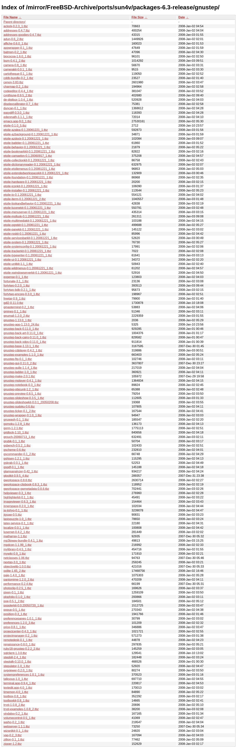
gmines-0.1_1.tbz (15, 311)
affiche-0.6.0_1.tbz (16, 43)
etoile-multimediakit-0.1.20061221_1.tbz (30, 220)
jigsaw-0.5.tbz (13, 514)
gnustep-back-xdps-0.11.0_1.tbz (25, 341)
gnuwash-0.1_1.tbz (16, 419)
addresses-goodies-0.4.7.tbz (22, 34)
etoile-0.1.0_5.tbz (15, 125)
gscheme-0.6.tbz (15, 449)
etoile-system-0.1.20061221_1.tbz (26, 242)
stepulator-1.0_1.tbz (17, 666)
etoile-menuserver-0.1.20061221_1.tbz (29, 212)
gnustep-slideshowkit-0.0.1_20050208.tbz (31, 402)
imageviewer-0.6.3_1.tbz (20, 501)
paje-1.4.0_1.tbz (14, 575)
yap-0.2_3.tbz (13, 735)
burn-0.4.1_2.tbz (14, 60)
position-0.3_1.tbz (15, 614)
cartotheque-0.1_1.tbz (18, 73)
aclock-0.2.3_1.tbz (16, 26)
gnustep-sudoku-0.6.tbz (19, 406)
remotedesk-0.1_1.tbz (18, 640)
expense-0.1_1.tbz (16, 277)
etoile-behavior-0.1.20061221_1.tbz (27, 147)
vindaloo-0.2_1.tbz (16, 713)
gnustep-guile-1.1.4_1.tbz (20, 367)
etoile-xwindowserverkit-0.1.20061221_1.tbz (33, 272)
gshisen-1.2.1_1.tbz (17, 458)
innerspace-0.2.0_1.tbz (19, 506)
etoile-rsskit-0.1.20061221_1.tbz (25, 233)
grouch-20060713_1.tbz (19, 437)
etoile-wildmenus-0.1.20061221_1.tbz (28, 268)
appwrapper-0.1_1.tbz (18, 47)
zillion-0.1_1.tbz (14, 739)
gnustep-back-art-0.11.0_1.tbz (23, 333)
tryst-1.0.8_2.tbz (14, 704)
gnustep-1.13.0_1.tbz (17, 320)
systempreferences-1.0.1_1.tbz (24, 674)
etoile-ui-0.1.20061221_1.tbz (22, 259)
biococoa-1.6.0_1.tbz (17, 56)
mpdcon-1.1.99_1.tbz (17, 544)
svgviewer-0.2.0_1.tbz (18, 670)
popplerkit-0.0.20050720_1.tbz (24, 605)
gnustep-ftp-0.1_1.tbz (18, 359)
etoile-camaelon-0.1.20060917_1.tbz (28, 155)
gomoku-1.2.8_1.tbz (17, 423)
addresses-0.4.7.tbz (17, 30)
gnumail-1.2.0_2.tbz (17, 315)
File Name (11, 17)
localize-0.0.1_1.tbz (16, 527)
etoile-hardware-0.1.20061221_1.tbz (27, 181)
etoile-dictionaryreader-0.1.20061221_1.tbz (32, 164)
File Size (137, 17)
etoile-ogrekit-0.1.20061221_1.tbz (26, 225)
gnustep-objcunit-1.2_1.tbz (21, 389)
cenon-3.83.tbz (13, 82)
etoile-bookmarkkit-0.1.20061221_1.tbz (29, 151)
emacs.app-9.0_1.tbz (17, 121)
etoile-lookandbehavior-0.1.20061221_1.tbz (32, 203)
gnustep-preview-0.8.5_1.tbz (22, 393)
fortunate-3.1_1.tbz (16, 281)
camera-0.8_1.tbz (15, 65)
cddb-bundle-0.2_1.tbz (18, 78)
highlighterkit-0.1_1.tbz (19, 497)
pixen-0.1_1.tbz (14, 592)
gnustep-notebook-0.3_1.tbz (22, 384)
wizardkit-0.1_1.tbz (16, 730)
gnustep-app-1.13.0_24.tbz (21, 324)
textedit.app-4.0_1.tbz (18, 687)
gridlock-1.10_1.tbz (16, 432)
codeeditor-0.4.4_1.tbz (18, 91)
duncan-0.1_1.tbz (15, 108)
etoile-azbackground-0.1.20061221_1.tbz (31, 134)
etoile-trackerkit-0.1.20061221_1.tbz (27, 251)
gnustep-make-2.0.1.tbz (19, 376)
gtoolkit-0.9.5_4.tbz (16, 475)
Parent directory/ (14, 21)
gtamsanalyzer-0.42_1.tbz (21, 471)
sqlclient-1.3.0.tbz (15, 653)
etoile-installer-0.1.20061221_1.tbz (26, 190)
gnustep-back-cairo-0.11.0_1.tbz (25, 337)
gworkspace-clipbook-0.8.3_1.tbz (25, 484)
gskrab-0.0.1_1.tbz (16, 462)
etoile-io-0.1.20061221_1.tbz (22, 194)
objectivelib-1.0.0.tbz (17, 566)
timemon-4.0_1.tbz (16, 692)
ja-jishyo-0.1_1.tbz (16, 510)
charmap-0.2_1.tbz (16, 86)
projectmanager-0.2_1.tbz (20, 635)
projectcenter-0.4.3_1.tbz (20, 631)
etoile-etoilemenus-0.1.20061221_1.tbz (29, 168)
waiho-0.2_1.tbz (14, 722)
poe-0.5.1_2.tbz (14, 601)
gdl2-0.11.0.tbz (13, 302)
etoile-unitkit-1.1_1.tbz (18, 263)
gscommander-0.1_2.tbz (20, 454)
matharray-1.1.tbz (15, 536)
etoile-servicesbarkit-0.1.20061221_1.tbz (30, 238)
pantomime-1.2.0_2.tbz (19, 579)
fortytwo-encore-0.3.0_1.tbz (22, 294)
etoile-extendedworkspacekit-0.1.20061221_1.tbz (36, 173)
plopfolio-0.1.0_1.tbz (17, 596)
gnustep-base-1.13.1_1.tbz (21, 346)
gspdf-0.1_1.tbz (14, 467)
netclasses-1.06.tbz (16, 558)
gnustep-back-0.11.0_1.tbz (21, 328)
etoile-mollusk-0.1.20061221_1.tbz (26, 216)
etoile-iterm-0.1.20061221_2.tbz (25, 199)
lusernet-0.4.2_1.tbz (17, 532)
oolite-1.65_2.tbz (15, 570)
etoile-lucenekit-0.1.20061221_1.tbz (27, 207)
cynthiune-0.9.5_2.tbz (18, 95)
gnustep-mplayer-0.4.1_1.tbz (23, 380)
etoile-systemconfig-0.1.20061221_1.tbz (30, 246)
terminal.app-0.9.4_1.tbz (20, 683)
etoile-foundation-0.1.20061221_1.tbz (28, 177)
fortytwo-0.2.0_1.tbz (17, 285)
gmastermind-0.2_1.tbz (19, 307)
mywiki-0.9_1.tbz (15, 553)
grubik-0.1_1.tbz (14, 441)
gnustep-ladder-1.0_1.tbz (20, 372)
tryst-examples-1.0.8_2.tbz (21, 709)
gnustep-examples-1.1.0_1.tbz (24, 354)
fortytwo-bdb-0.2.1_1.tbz (20, 289)
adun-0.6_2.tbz (13, 39)
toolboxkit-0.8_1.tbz (16, 700)
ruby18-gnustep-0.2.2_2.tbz (22, 648)
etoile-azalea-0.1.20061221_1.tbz (26, 129)
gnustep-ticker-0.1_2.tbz (20, 411)
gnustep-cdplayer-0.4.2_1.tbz (23, 350)
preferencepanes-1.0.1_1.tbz (23, 618)
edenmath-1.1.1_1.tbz (18, 117)
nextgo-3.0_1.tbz (15, 562)
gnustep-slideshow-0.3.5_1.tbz (24, 398)
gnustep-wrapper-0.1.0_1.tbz (23, 415)
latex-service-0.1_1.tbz (19, 523)
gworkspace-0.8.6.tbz (18, 480)
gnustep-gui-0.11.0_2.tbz (20, 363)
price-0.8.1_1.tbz (15, 627)
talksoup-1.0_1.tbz (16, 679)
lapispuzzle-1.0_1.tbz (17, 519)
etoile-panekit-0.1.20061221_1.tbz (26, 229)
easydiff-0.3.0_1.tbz (16, 112)
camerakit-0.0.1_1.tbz (18, 69)
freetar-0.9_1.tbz (14, 298)
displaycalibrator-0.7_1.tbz (21, 104)
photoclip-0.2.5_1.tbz (17, 588)
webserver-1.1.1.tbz (17, 726)
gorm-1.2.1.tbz (13, 428)
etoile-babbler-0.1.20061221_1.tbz (26, 142)
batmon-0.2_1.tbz (15, 52)
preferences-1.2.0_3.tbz (19, 622)
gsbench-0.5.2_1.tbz (17, 445)
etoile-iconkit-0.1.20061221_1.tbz (26, 186)
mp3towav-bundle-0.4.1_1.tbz (23, 540)
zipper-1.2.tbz (13, 743)
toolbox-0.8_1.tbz (15, 696)
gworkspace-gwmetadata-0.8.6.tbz (26, 488)
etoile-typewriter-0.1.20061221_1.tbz (28, 255)
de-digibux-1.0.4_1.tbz (18, 99)
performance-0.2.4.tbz (18, 583)
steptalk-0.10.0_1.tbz (17, 661)
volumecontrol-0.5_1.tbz (19, 717)
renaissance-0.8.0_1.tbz (19, 644)
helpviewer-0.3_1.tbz (17, 493)
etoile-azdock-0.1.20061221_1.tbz (26, 138)
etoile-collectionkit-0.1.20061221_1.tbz (29, 160)
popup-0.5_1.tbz (14, 609)
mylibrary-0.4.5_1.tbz (17, 549)
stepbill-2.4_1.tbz (15, 657)
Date (181, 17)
